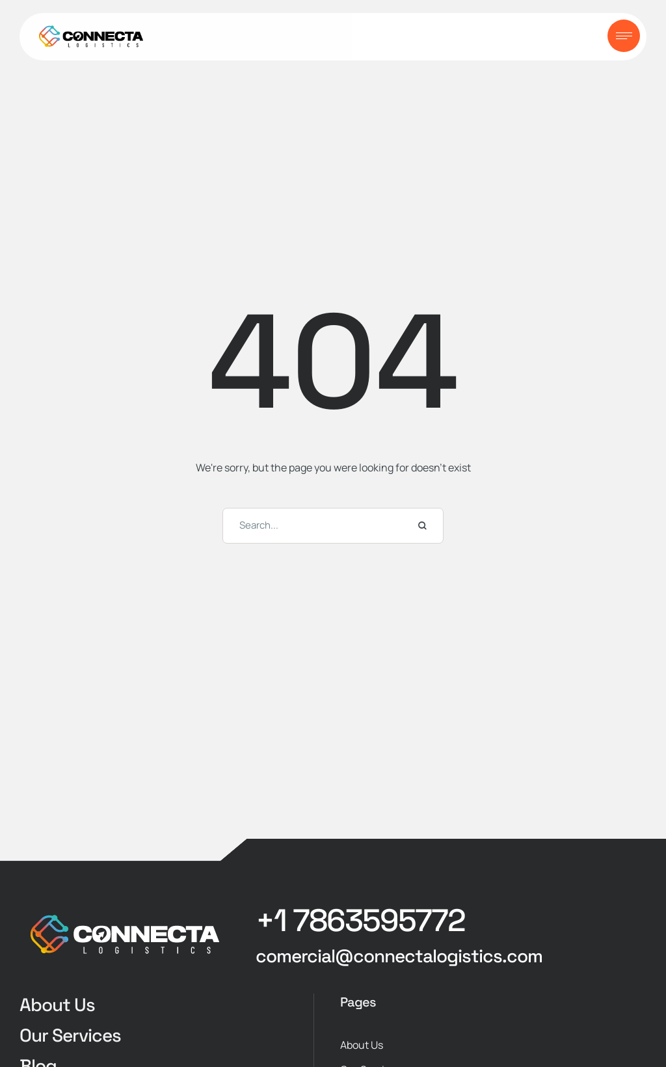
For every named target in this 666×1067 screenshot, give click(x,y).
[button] (360, 921)
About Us (57, 1004)
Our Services (70, 1035)
